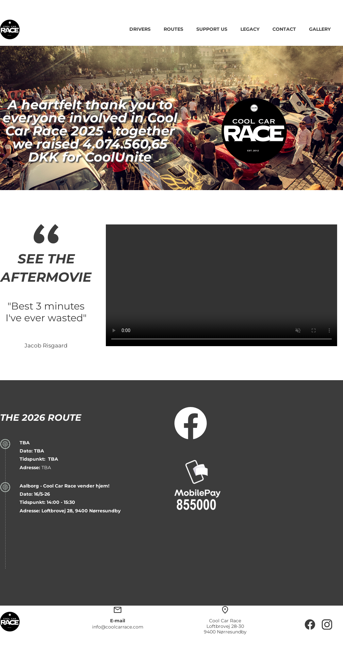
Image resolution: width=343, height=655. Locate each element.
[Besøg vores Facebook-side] (190, 423)
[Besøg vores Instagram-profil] (327, 624)
